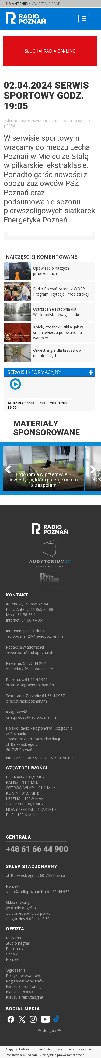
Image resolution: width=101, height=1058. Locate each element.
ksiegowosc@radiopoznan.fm (31, 717)
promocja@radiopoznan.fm (30, 684)
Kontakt (13, 959)
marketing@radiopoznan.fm (30, 668)
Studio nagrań (18, 943)
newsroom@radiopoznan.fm (31, 652)
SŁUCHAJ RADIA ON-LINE (50, 51)
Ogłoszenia (16, 970)
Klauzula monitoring (23, 986)
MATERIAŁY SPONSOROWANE (46, 428)
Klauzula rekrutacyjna (24, 997)
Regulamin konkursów (25, 981)
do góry (49, 1030)
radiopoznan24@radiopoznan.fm (34, 636)
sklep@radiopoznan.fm (26, 891)
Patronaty (14, 948)
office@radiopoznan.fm (26, 701)
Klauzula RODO (19, 991)
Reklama (13, 937)
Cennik (12, 954)
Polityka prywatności (24, 975)
